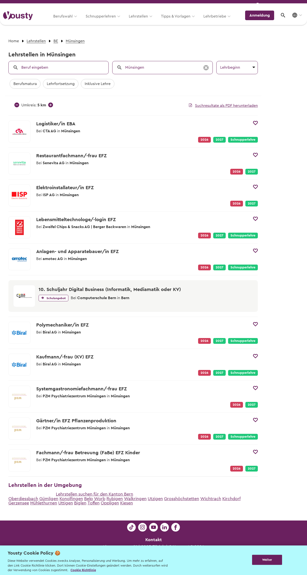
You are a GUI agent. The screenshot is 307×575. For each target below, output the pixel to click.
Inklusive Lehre (98, 84)
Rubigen (114, 498)
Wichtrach (210, 498)
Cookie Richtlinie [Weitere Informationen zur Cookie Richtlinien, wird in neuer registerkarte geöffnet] (83, 570)
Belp (88, 498)
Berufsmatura (25, 84)
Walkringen (135, 498)
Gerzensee (18, 503)
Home (13, 41)
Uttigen (65, 503)
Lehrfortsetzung (61, 84)
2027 (219, 139)
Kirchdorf (231, 498)
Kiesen (126, 503)
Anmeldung (262, 20)
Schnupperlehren (104, 21)
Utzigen (155, 498)
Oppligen (110, 503)
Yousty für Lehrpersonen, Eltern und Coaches (214, 5)
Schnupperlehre (242, 139)
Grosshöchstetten (181, 498)
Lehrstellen (141, 21)
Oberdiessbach (23, 498)
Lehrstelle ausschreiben (283, 5)
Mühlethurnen (43, 503)
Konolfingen (71, 498)
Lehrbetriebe (218, 21)
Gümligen (48, 498)
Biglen (80, 503)
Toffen (94, 503)
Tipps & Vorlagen (179, 21)
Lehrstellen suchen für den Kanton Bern (94, 494)
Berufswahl (66, 21)
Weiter (267, 559)
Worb (99, 498)
